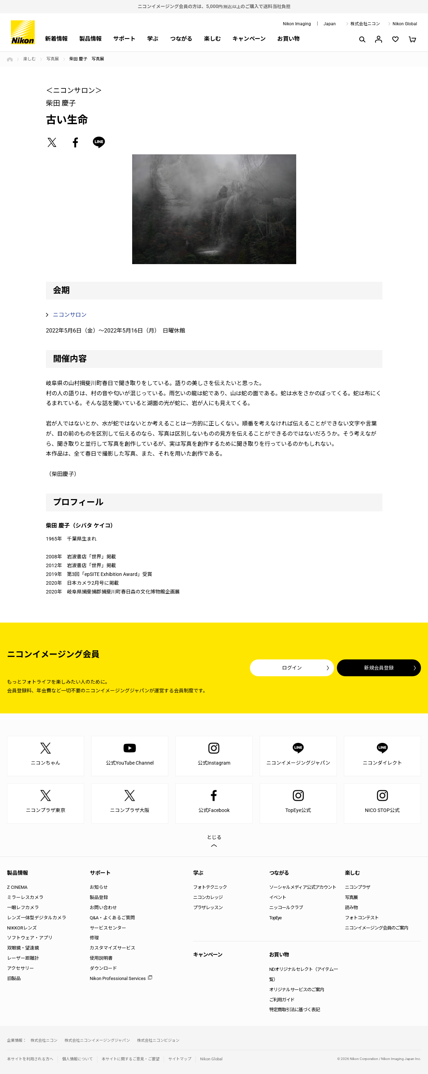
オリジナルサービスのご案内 (296, 989)
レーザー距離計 (23, 958)
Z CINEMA (17, 887)
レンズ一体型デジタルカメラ (36, 917)
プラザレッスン (208, 907)
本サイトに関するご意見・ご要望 (130, 1059)
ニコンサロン (70, 314)
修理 (94, 937)
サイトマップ (179, 1059)
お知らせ (99, 887)
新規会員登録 (379, 668)
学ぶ (152, 38)
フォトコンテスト (362, 917)
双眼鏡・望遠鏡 (23, 948)
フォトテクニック (210, 887)
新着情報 (56, 38)
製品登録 (99, 897)
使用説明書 (101, 958)
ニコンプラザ (357, 887)
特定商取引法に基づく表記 (294, 1009)
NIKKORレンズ (22, 928)
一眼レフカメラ (23, 907)
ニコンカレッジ (208, 897)
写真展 (52, 58)
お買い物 (288, 38)
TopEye (275, 917)
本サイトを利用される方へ (30, 1059)
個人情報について (77, 1059)
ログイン (292, 668)
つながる (181, 38)
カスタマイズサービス (112, 948)
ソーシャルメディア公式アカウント (302, 887)
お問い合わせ (103, 907)
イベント (277, 897)
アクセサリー (20, 968)
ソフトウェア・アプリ (30, 937)
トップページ (10, 59)
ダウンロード (103, 968)
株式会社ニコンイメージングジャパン (97, 1040)
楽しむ (212, 38)
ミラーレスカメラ (25, 897)
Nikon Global (405, 23)
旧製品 (14, 978)
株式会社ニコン (365, 23)
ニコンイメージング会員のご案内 (376, 928)
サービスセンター (108, 928)
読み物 (351, 907)
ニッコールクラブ (286, 907)
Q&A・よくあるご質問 (112, 917)
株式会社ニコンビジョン (158, 1040)
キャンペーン (249, 38)
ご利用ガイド (281, 999)
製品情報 (90, 38)
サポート (124, 38)
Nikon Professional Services (118, 978)
